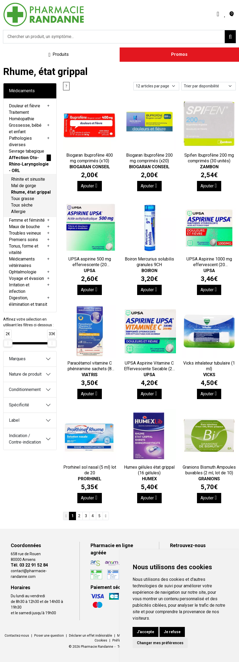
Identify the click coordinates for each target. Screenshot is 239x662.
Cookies (101, 640)
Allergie (18, 211)
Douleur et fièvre (24, 105)
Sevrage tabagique (26, 151)
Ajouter (89, 185)
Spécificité (19, 404)
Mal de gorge (23, 185)
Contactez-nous (17, 635)
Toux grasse (22, 198)
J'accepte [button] (145, 632)
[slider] (7, 343)
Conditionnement (25, 389)
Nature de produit (25, 374)
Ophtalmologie (22, 272)
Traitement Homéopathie (21, 115)
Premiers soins (23, 239)
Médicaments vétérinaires (22, 262)
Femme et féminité (27, 220)
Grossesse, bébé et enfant (25, 128)
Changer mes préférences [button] (160, 643)
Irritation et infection (19, 288)
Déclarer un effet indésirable (90, 635)
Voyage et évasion (26, 278)
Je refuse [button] (172, 632)
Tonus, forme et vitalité (23, 249)
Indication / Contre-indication (25, 439)
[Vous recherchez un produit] (114, 36)
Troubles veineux (25, 233)
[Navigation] (58, 54)
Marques (17, 358)
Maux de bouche (24, 226)
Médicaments (22, 90)
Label (14, 420)
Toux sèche (22, 205)
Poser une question (49, 635)
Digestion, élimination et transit (28, 301)
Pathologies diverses (20, 141)
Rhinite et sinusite (28, 179)
